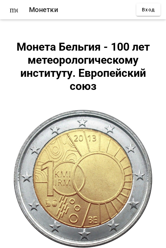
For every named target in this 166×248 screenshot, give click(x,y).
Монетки (43, 10)
